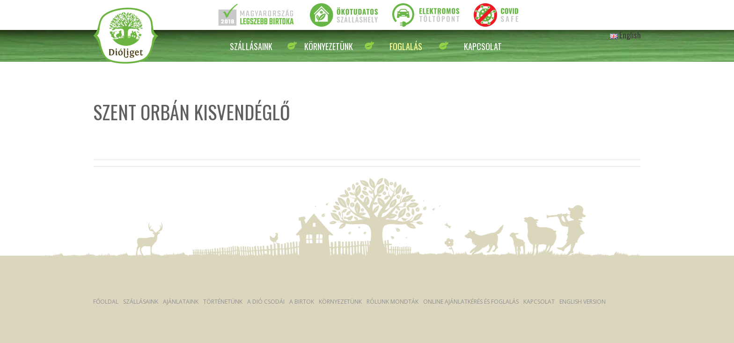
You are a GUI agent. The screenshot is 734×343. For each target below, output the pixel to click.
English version (582, 302)
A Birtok (301, 302)
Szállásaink (251, 46)
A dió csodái (266, 302)
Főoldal (105, 302)
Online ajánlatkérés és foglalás (471, 302)
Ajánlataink (180, 302)
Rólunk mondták (392, 302)
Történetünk (222, 302)
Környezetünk (328, 46)
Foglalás (405, 46)
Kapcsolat (483, 46)
